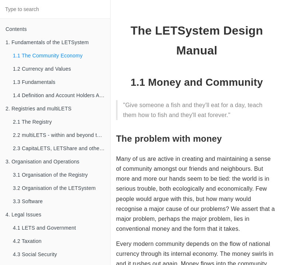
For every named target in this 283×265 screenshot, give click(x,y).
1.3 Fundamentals (34, 82)
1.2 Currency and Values (42, 69)
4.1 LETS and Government (44, 228)
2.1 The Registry (32, 122)
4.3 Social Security (35, 254)
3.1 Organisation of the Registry (50, 175)
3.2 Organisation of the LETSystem (54, 188)
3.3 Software (28, 201)
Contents (16, 29)
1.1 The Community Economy (48, 56)
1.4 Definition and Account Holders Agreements (61, 95)
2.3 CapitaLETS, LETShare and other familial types (61, 148)
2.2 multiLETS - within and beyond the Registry (61, 135)
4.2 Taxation (27, 241)
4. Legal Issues (23, 215)
